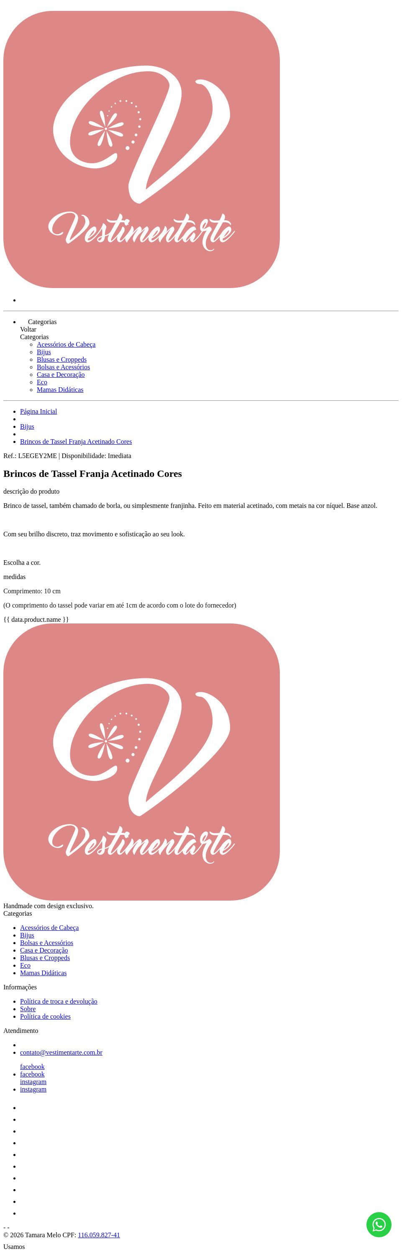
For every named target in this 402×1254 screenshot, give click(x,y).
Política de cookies (45, 1016)
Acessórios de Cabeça (66, 344)
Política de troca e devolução (58, 1001)
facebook (32, 1066)
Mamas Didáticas (60, 389)
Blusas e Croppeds (62, 359)
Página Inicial (38, 411)
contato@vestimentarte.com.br (61, 1052)
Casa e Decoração (61, 374)
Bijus (44, 351)
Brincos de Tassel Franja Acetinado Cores (76, 441)
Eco (42, 382)
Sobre (28, 1008)
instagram (33, 1081)
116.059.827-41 (99, 1235)
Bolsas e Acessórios (63, 367)
